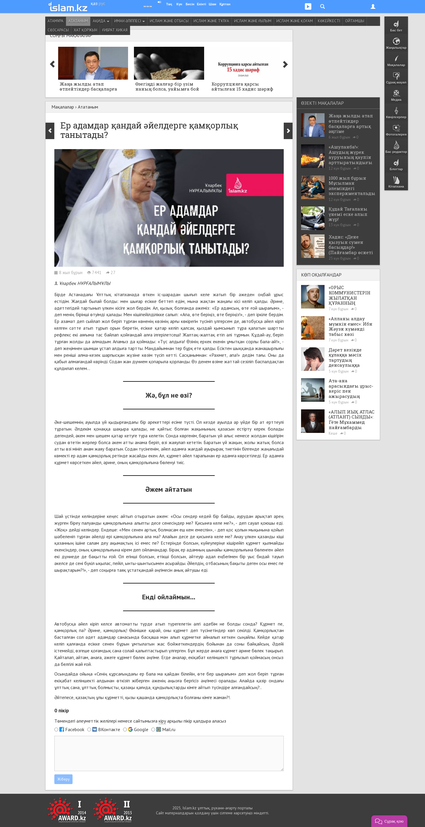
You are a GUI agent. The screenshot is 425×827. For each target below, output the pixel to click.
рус (102, 3)
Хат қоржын (85, 30)
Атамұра (55, 21)
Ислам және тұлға (211, 21)
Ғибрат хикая (114, 30)
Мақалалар (62, 107)
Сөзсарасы (58, 30)
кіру (162, 721)
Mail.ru (168, 729)
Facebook (74, 729)
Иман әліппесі (129, 21)
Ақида (101, 21)
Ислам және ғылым (252, 21)
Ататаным (78, 21)
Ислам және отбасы (169, 21)
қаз (94, 3)
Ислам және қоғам (294, 21)
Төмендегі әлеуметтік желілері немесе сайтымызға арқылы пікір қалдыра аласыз (140, 721)
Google (141, 729)
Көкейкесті (329, 21)
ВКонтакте (109, 729)
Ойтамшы (354, 21)
